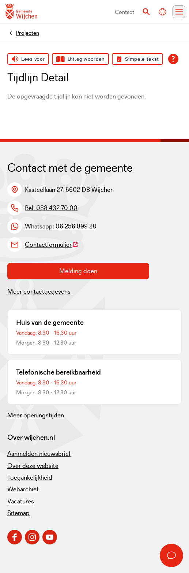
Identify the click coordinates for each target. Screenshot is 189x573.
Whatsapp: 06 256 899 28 (60, 226)
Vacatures (20, 501)
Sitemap (18, 513)
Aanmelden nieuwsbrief (39, 454)
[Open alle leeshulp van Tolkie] (173, 59)
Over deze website (32, 466)
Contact (124, 11)
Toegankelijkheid (29, 477)
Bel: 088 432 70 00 (51, 208)
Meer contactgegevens (39, 291)
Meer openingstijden (35, 415)
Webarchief (22, 489)
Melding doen (78, 271)
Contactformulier (51, 245)
